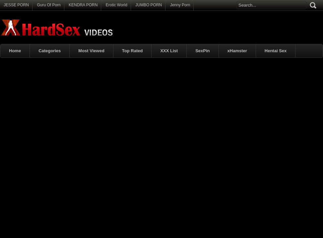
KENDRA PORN (83, 5)
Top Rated (132, 50)
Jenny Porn (180, 5)
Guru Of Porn (48, 5)
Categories (49, 50)
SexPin (202, 50)
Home (15, 50)
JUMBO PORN (148, 5)
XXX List (169, 50)
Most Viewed (91, 50)
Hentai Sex (276, 50)
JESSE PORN (16, 5)
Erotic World (116, 5)
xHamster (237, 50)
